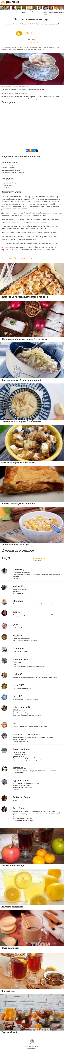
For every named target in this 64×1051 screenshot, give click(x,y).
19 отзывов (32, 39)
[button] (61, 2)
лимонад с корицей (36, 604)
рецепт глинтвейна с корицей (19, 99)
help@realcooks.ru (32, 1048)
